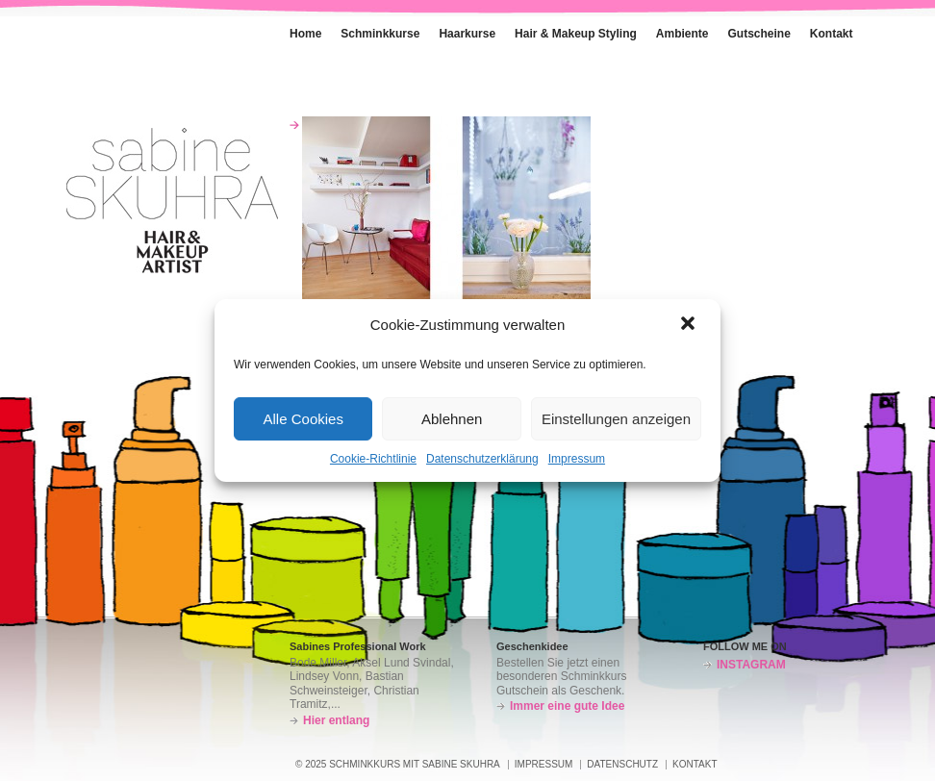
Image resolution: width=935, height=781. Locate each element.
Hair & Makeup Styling (576, 33)
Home (295, 30)
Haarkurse (467, 33)
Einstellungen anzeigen (616, 419)
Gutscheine (759, 33)
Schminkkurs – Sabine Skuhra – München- (172, 200)
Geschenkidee (532, 646)
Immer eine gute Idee (567, 706)
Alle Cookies (303, 419)
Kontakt (822, 30)
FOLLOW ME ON (745, 646)
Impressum (576, 459)
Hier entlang (336, 720)
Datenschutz (622, 764)
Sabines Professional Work (358, 646)
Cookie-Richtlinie (373, 459)
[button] (689, 325)
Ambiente (673, 30)
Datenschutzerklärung (482, 459)
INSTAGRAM (751, 664)
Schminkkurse (370, 30)
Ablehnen (451, 419)
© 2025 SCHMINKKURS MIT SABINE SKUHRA (397, 764)
